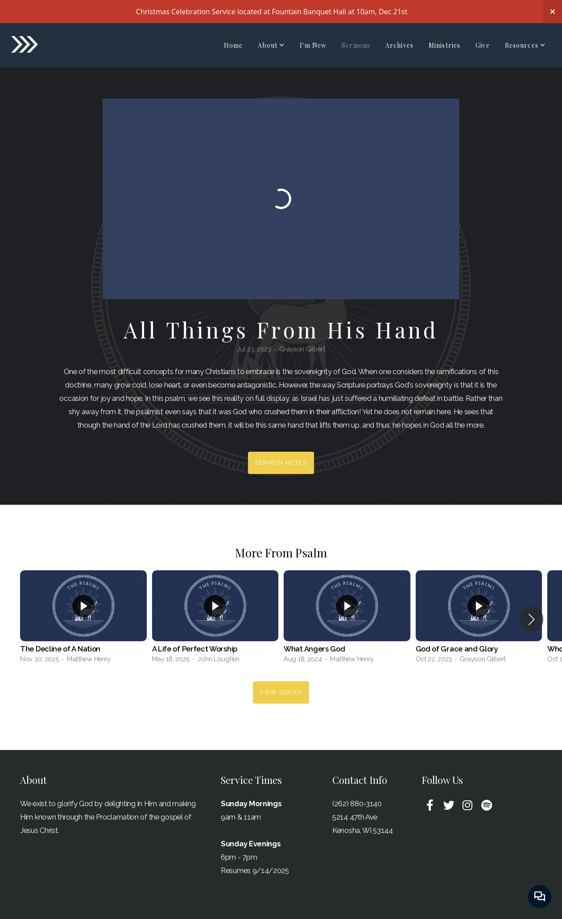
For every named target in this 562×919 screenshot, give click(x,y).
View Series (281, 692)
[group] (83, 619)
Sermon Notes (281, 462)
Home (233, 45)
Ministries (444, 45)
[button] (531, 619)
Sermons (356, 45)
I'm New (313, 45)
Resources (525, 45)
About (271, 45)
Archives (399, 45)
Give (482, 45)
